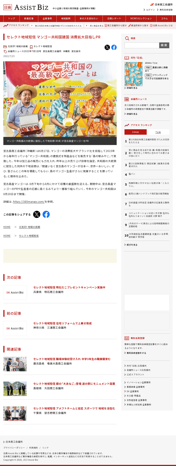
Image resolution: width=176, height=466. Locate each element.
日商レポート (114, 18)
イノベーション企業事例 (138, 382)
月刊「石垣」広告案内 (136, 365)
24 (135, 132)
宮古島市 (76, 51)
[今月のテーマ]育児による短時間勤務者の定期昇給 (149, 225)
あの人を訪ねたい (89, 18)
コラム (164, 18)
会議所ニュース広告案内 (138, 370)
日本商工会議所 (14, 441)
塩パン (132, 173)
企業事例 (47, 18)
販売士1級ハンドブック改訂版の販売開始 (149, 193)
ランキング (16, 25)
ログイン (150, 9)
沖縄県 (66, 51)
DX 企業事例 (133, 391)
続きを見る (132, 244)
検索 (164, 45)
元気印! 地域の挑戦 (18, 46)
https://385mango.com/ (29, 201)
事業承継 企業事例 (136, 386)
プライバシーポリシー (14, 447)
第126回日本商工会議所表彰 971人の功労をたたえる (58, 25)
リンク (45, 447)
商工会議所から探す (116, 25)
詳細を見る (132, 87)
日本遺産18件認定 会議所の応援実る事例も (149, 204)
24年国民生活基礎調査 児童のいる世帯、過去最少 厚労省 (149, 235)
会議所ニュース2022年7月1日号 (24, 51)
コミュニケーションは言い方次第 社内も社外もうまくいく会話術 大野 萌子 (149, 215)
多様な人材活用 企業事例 (139, 404)
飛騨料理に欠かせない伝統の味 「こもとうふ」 (149, 184)
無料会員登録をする (136, 352)
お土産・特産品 (134, 395)
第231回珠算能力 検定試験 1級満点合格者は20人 (149, 165)
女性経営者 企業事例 (137, 400)
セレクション (141, 18)
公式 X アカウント (135, 374)
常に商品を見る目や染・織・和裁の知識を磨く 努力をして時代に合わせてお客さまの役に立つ (149, 153)
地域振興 (65, 18)
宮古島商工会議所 (52, 51)
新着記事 (28, 18)
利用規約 (33, 447)
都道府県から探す (138, 25)
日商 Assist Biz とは (161, 25)
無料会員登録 (166, 9)
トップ (11, 18)
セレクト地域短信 (43, 46)
